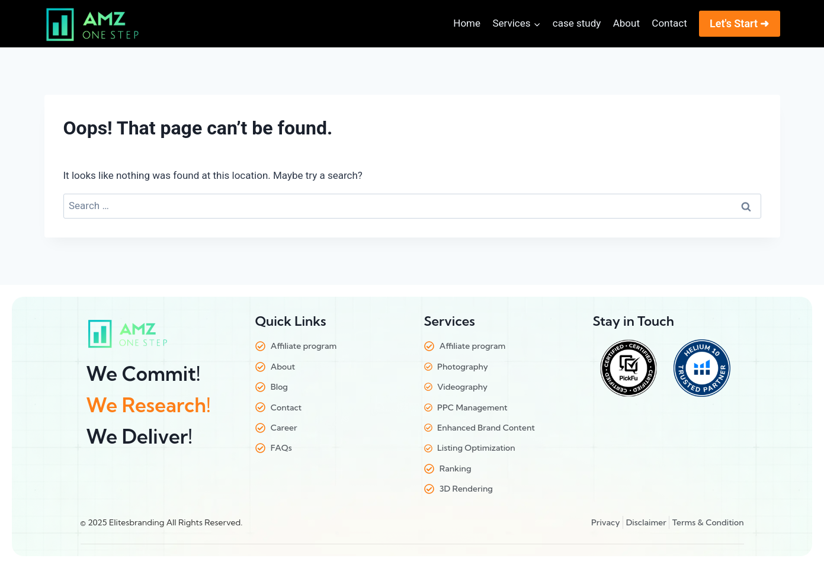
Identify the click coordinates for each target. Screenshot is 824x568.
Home (466, 23)
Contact (669, 23)
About (626, 23)
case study (577, 23)
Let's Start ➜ (740, 23)
